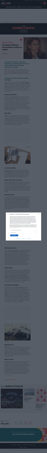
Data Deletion (18, 238)
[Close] (39, 214)
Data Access (23, 238)
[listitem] (23, 230)
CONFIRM (14, 235)
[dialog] (23, 226)
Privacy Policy (29, 238)
